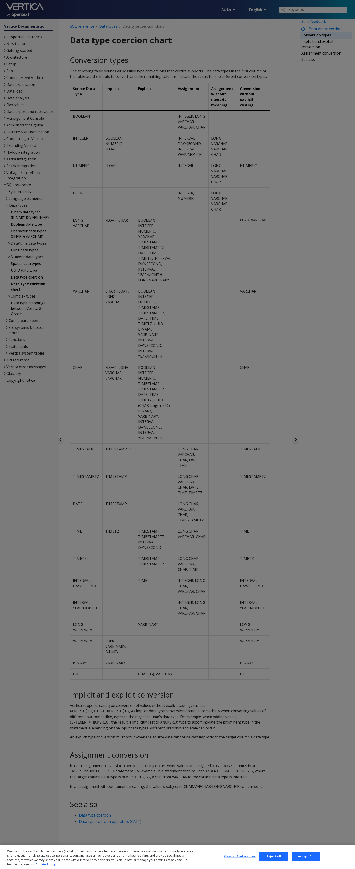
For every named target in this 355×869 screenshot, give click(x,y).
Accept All (305, 861)
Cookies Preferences (240, 861)
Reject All (273, 861)
